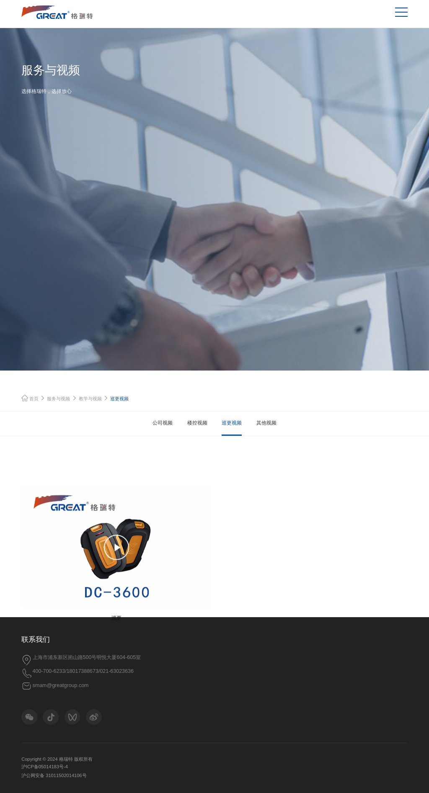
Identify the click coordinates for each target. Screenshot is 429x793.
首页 (30, 408)
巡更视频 (232, 433)
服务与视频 (58, 408)
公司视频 (162, 433)
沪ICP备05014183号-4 (44, 766)
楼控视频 (197, 433)
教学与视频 (90, 408)
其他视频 (266, 433)
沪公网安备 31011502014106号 (53, 775)
